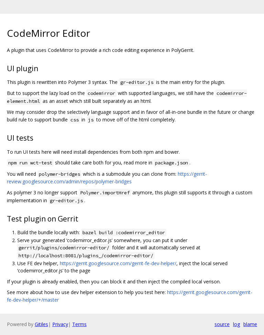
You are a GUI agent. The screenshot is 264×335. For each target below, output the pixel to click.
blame (250, 324)
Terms (79, 324)
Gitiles (41, 324)
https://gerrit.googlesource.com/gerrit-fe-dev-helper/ (118, 263)
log (236, 324)
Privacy (60, 324)
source (222, 324)
